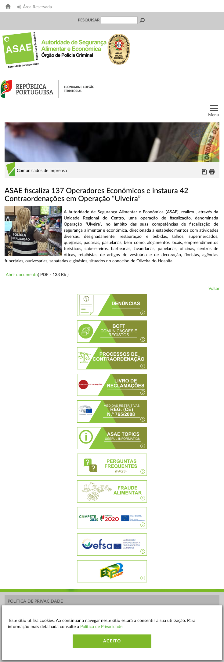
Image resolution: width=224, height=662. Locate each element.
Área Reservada (34, 7)
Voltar (213, 288)
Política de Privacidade (35, 601)
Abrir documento (22, 275)
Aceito (112, 641)
